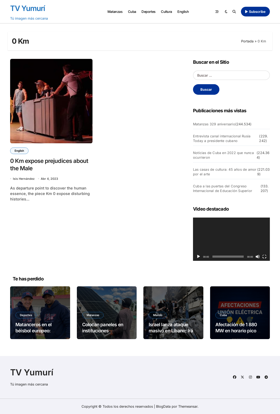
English (183, 11)
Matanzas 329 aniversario (214, 124)
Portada (247, 41)
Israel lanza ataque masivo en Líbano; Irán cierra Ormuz (172, 330)
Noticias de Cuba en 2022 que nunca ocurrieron (223, 155)
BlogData (163, 406)
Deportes (148, 11)
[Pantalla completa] (264, 256)
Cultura (166, 11)
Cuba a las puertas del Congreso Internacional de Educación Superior (222, 188)
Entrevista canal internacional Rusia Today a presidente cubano (221, 138)
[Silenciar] (258, 256)
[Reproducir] (198, 256)
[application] (231, 239)
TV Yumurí (27, 8)
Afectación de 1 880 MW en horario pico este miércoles (236, 330)
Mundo (157, 315)
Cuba (132, 11)
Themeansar (187, 406)
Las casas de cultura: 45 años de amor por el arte (224, 171)
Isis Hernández (24, 178)
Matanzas (114, 11)
